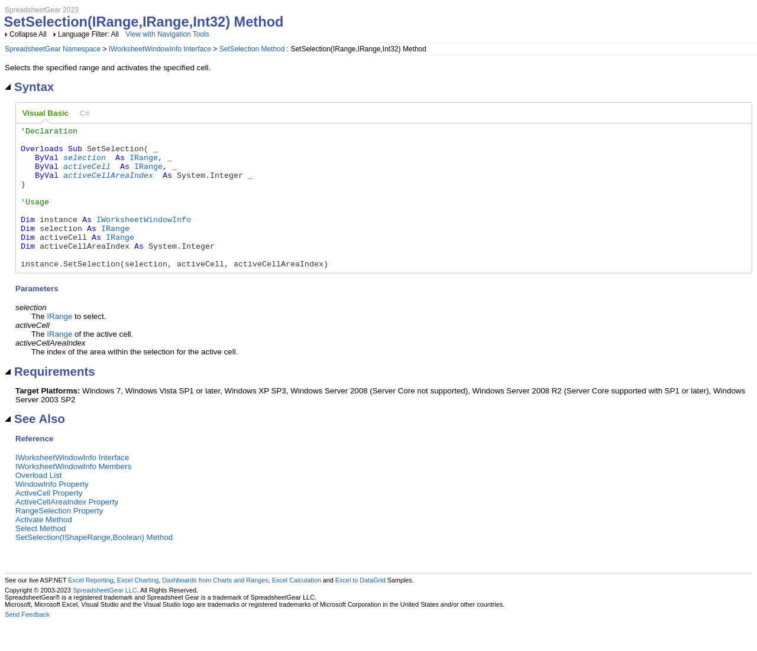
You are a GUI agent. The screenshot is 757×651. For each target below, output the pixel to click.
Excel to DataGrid (360, 608)
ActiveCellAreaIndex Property (66, 530)
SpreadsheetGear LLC (105, 618)
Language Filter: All (89, 34)
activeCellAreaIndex (108, 185)
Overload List (38, 503)
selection (84, 164)
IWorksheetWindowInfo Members (73, 494)
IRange (144, 164)
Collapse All (28, 34)
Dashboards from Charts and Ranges (215, 608)
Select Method (40, 556)
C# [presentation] (85, 113)
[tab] (45, 113)
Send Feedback (27, 642)
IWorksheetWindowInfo (143, 238)
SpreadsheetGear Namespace (53, 49)
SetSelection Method (252, 49)
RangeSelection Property (59, 539)
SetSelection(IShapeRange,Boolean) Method (94, 565)
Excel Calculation (296, 608)
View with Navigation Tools (167, 34)
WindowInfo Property (52, 512)
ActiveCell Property (48, 521)
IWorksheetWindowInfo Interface (160, 49)
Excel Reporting (90, 608)
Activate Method (43, 547)
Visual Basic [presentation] (45, 113)
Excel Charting (137, 608)
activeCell (87, 175)
